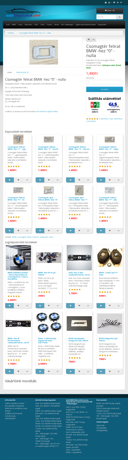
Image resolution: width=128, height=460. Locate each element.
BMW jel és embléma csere (16, 408)
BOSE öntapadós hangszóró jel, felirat (78, 339)
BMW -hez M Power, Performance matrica (74, 428)
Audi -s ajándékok (73, 450)
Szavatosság (10, 416)
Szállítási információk (13, 413)
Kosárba (104, 89)
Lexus (20, 25)
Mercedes (28, 25)
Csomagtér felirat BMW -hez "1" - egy (17, 148)
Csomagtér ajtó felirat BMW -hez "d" (48, 198)
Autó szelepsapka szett (75, 432)
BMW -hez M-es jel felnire (46, 273)
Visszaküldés (101, 428)
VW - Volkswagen (67, 25)
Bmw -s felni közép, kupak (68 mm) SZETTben (47, 340)
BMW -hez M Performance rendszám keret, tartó (18, 340)
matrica (35, 237)
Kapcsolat (100, 425)
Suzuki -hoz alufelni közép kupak (48, 426)
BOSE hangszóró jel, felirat (108, 339)
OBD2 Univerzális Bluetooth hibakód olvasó (107, 409)
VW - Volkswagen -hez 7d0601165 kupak (44, 439)
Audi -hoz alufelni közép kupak (47, 403)
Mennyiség (90, 78)
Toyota (49, 25)
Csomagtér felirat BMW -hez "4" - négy (108, 148)
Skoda (56, 25)
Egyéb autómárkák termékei (86, 25)
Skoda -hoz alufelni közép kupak (48, 423)
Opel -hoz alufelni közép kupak (47, 418)
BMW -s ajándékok (73, 452)
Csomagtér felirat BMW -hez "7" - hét (108, 198)
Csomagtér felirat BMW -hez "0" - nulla (35, 33)
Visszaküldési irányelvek (14, 406)
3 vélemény (103, 119)
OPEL (36, 25)
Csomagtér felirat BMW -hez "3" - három (79, 148)
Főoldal (11, 33)
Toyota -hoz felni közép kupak (108, 413)
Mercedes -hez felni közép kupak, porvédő (76, 446)
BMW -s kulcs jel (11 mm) (108, 273)
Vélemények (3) (22, 72)
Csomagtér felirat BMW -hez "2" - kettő (48, 148)
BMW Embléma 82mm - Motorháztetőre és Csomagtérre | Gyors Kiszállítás (18, 275)
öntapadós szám (46, 237)
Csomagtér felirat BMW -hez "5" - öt (16, 198)
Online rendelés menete (14, 403)
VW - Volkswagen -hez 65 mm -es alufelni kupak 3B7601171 (48, 444)
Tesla (42, 25)
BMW (14, 25)
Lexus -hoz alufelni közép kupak (48, 421)
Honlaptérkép (101, 430)
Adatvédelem (10, 418)
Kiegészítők (102, 25)
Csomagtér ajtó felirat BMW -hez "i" (78, 198)
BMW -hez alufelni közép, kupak (48, 411)
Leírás (9, 72)
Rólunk (7, 411)
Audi (8, 25)
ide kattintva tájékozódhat (47, 111)
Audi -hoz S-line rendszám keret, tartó (79, 273)
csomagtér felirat (24, 237)
